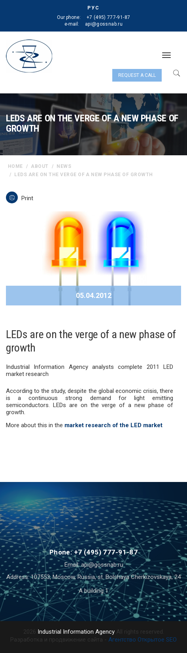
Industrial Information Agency (76, 631)
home (15, 166)
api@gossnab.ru (104, 24)
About (39, 166)
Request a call (137, 75)
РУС (93, 8)
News (64, 166)
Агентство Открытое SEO (142, 639)
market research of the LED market (113, 425)
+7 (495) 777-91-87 (108, 17)
